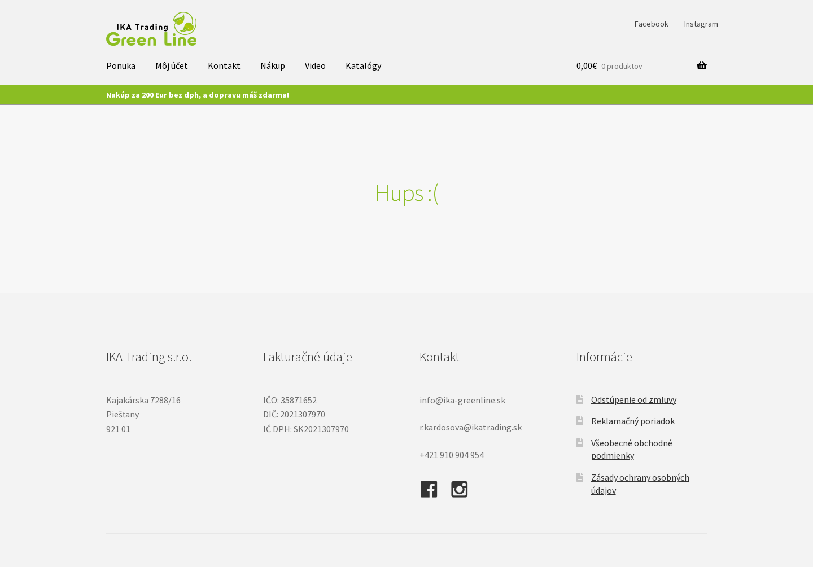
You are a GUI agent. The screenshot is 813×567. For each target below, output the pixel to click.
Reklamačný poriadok (633, 421)
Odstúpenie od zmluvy (633, 399)
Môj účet (171, 65)
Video (315, 65)
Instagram (701, 24)
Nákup (272, 65)
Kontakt (224, 65)
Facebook (651, 24)
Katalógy (363, 65)
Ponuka (121, 65)
